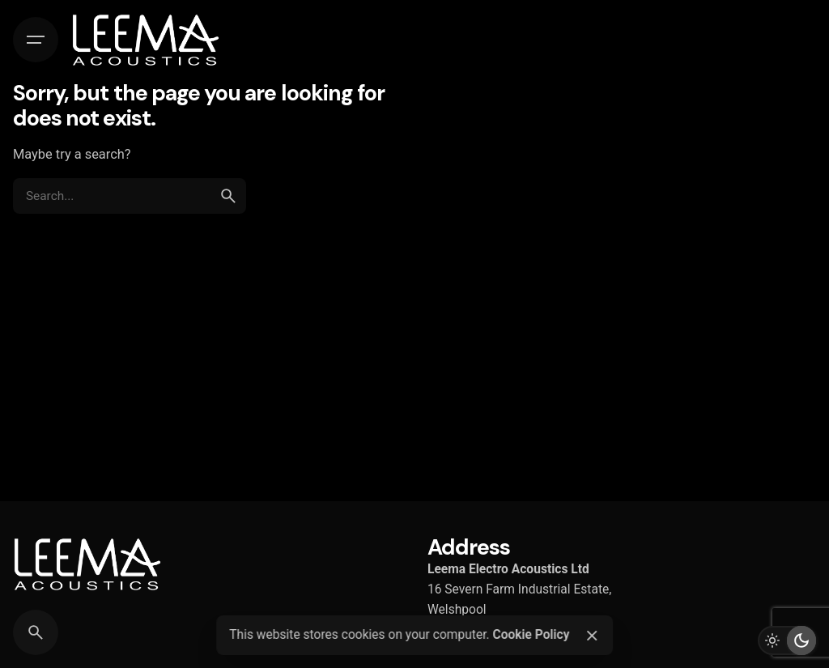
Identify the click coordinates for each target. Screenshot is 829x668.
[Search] (35, 632)
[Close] (592, 635)
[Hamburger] (35, 39)
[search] (228, 196)
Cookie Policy (530, 635)
